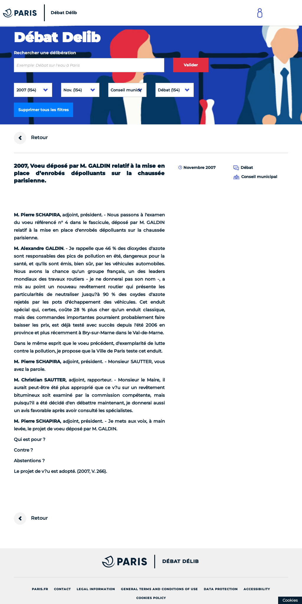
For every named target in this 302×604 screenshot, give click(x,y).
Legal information (96, 589)
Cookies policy (151, 598)
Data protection (221, 589)
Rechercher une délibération (45, 52)
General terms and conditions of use (159, 589)
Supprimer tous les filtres (43, 109)
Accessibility (257, 589)
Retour (31, 138)
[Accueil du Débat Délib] (41, 13)
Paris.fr (40, 589)
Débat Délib (180, 561)
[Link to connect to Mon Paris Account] (260, 12)
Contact (62, 589)
